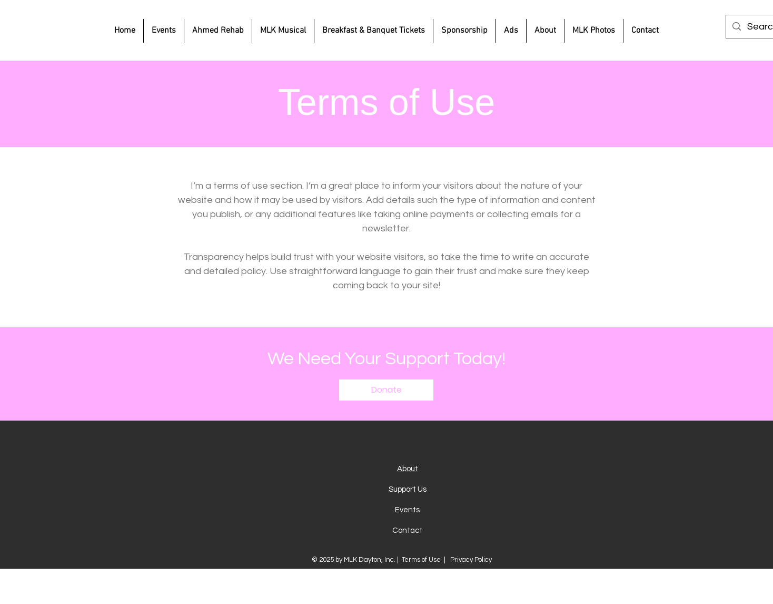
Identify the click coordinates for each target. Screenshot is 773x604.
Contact (407, 530)
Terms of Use (421, 559)
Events (407, 510)
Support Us (408, 489)
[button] (386, 390)
